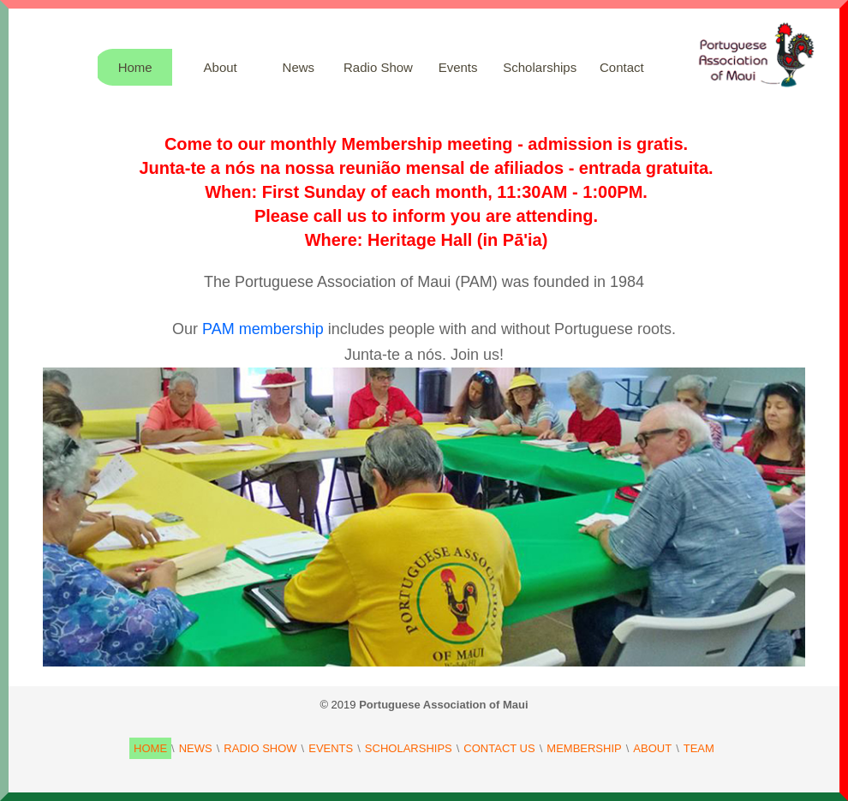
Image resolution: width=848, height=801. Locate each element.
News (299, 67)
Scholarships (539, 67)
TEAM (699, 748)
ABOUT (652, 748)
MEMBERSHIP (583, 748)
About (220, 67)
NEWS (195, 748)
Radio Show (378, 67)
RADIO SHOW (260, 748)
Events (458, 67)
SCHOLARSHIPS (408, 748)
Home (135, 67)
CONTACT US (498, 748)
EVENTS (330, 748)
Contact (622, 67)
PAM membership (263, 329)
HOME (150, 748)
